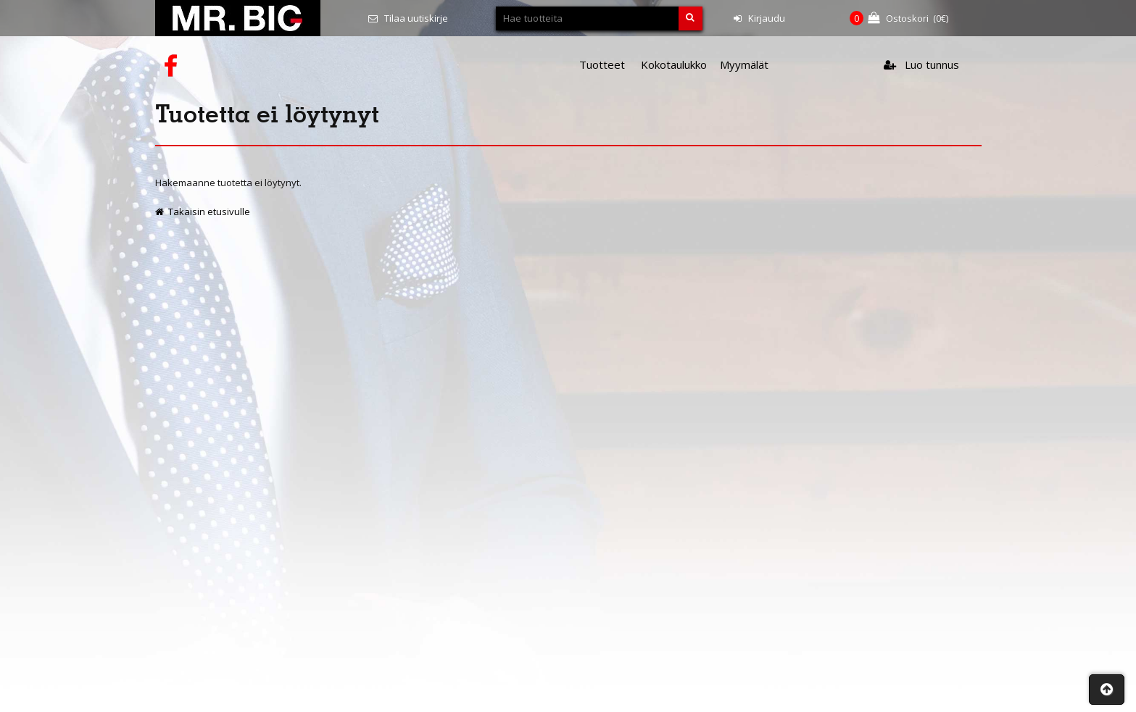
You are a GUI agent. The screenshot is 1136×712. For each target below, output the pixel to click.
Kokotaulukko (674, 64)
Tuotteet (602, 64)
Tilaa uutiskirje (408, 18)
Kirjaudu (759, 18)
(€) (899, 18)
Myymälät (744, 64)
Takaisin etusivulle (202, 211)
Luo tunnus (921, 64)
